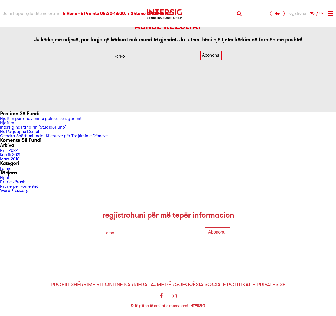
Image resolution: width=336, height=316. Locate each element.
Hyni (4, 178)
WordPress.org (14, 191)
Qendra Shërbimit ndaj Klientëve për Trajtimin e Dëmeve (54, 136)
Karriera (135, 284)
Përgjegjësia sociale (195, 284)
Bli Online (109, 284)
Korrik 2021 (10, 155)
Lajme (5, 169)
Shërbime (83, 284)
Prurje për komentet (19, 186)
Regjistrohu (296, 13)
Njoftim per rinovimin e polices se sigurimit (40, 119)
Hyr (277, 13)
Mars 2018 (9, 159)
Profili (60, 284)
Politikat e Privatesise (256, 284)
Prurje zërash (12, 182)
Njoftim (7, 123)
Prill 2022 (9, 150)
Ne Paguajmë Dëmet (19, 132)
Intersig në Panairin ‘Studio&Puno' (33, 127)
